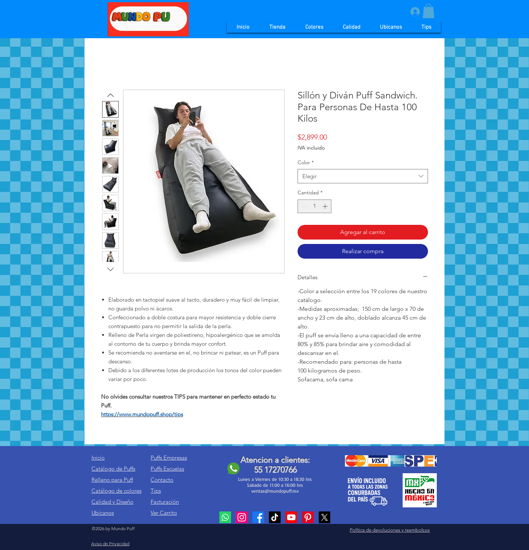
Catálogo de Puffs (113, 468)
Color (306, 162)
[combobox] (363, 176)
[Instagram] (242, 517)
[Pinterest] (308, 517)
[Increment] (325, 206)
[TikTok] (275, 517)
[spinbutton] (314, 206)
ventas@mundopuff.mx (275, 491)
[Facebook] (258, 517)
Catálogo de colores (116, 490)
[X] (324, 517)
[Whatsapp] (225, 517)
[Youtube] (291, 517)
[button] (428, 11)
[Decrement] (303, 206)
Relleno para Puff (112, 479)
